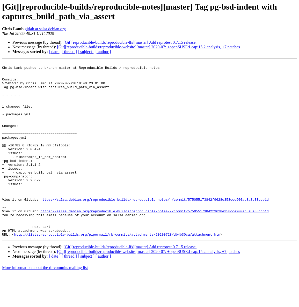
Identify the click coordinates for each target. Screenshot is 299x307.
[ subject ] (86, 51)
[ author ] (103, 51)
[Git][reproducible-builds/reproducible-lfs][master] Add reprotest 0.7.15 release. (129, 42)
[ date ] (55, 51)
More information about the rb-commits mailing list (45, 302)
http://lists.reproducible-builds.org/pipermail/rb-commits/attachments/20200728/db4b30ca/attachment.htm (117, 269)
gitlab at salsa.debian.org (45, 29)
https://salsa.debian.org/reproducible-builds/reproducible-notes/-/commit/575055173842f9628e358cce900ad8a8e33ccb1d (154, 227)
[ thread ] (69, 51)
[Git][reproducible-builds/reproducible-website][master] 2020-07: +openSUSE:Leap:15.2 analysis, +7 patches (148, 47)
